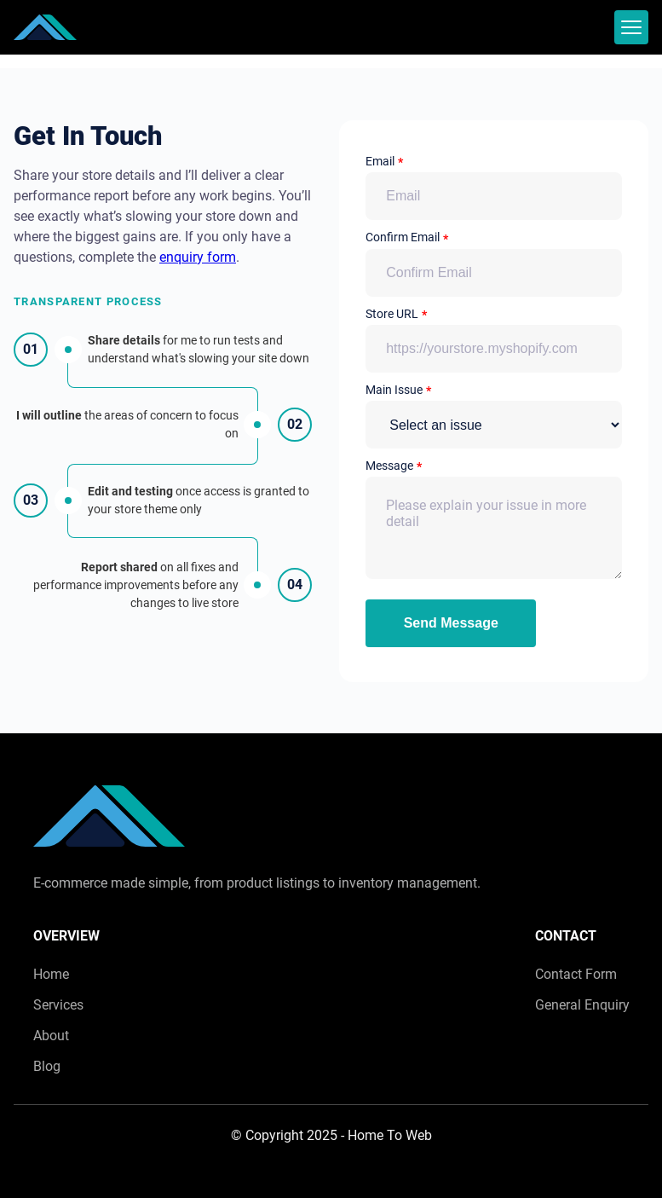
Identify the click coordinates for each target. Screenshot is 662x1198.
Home (51, 974)
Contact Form (576, 974)
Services (58, 1005)
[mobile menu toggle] (631, 27)
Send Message (451, 623)
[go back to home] (109, 819)
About (51, 1035)
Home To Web (390, 1135)
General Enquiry (582, 1005)
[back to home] (46, 27)
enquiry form (197, 257)
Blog (46, 1066)
